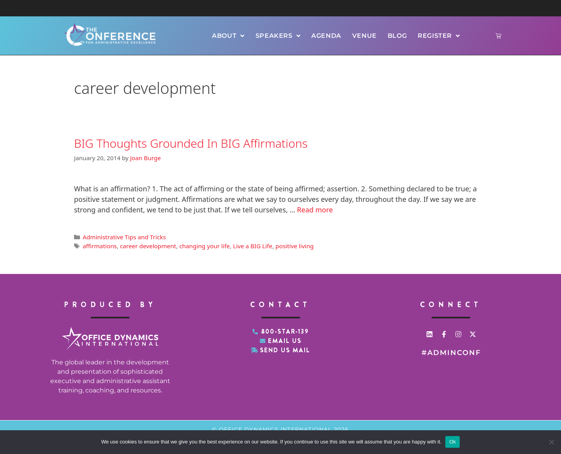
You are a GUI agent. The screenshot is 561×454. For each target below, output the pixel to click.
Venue (364, 35)
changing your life (204, 246)
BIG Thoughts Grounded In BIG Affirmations (191, 143)
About (228, 36)
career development (148, 246)
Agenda (326, 35)
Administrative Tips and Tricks (124, 237)
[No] (551, 442)
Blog (397, 35)
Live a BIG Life (252, 246)
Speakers (278, 36)
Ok (452, 442)
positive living (294, 246)
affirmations (100, 246)
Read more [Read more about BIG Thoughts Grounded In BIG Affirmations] (315, 209)
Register (439, 36)
